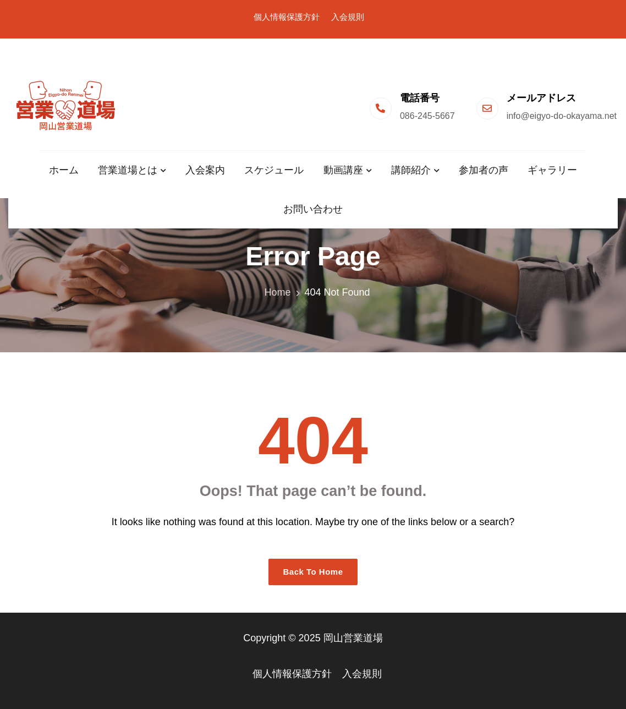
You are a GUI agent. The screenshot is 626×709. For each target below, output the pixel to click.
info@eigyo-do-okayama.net (562, 116)
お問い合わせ (313, 209)
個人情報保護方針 (287, 16)
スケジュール (274, 170)
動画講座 (343, 170)
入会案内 (205, 170)
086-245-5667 (427, 116)
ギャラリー (552, 170)
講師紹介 (411, 170)
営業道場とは (127, 170)
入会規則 (347, 16)
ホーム (64, 170)
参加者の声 (483, 170)
